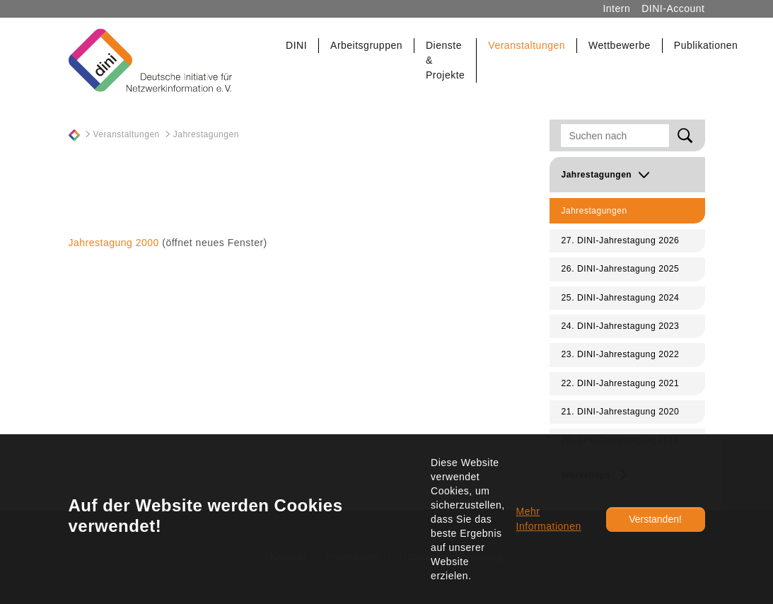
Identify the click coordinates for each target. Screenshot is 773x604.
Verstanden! (655, 519)
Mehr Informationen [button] (548, 519)
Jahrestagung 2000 (114, 242)
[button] (296, 46)
